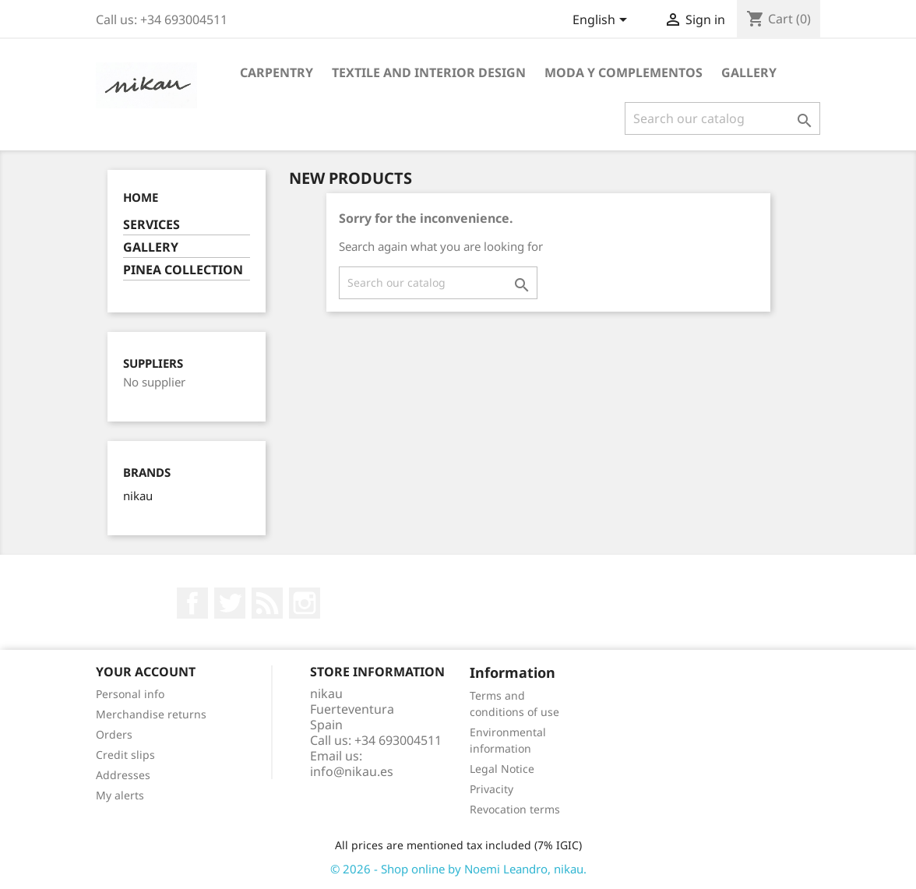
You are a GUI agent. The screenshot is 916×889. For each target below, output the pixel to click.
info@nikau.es (351, 771)
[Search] (722, 118)
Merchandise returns (151, 714)
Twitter (229, 603)
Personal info (130, 693)
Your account (146, 671)
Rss (267, 603)
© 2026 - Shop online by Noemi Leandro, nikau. (458, 869)
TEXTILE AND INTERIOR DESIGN (429, 72)
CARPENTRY (276, 72)
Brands (147, 472)
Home (140, 197)
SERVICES (151, 225)
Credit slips (125, 754)
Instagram (304, 603)
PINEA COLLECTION (183, 270)
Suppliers (153, 363)
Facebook (192, 603)
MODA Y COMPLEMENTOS (623, 72)
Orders (114, 734)
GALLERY (749, 72)
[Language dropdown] (602, 21)
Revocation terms (515, 809)
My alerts (120, 795)
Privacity (491, 788)
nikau (138, 495)
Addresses (123, 774)
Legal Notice (502, 768)
